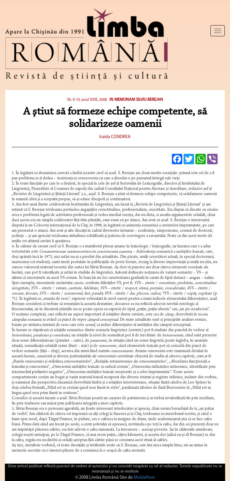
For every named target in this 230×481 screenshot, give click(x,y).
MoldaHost (144, 477)
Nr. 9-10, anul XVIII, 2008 (87, 100)
